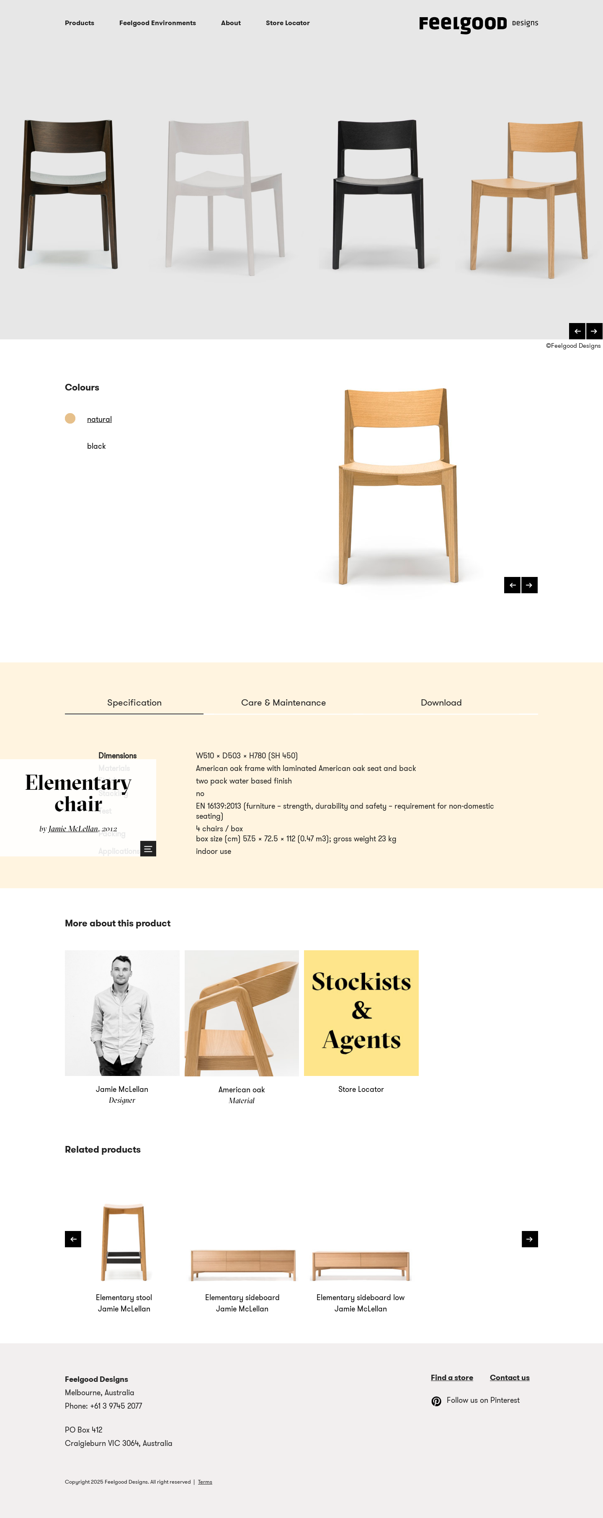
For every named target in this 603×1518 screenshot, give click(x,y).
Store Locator (288, 23)
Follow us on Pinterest (475, 1400)
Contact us (510, 1377)
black (96, 446)
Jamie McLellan (73, 828)
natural (99, 419)
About (231, 23)
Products (79, 23)
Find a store (452, 1377)
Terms (205, 1482)
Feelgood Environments (157, 23)
